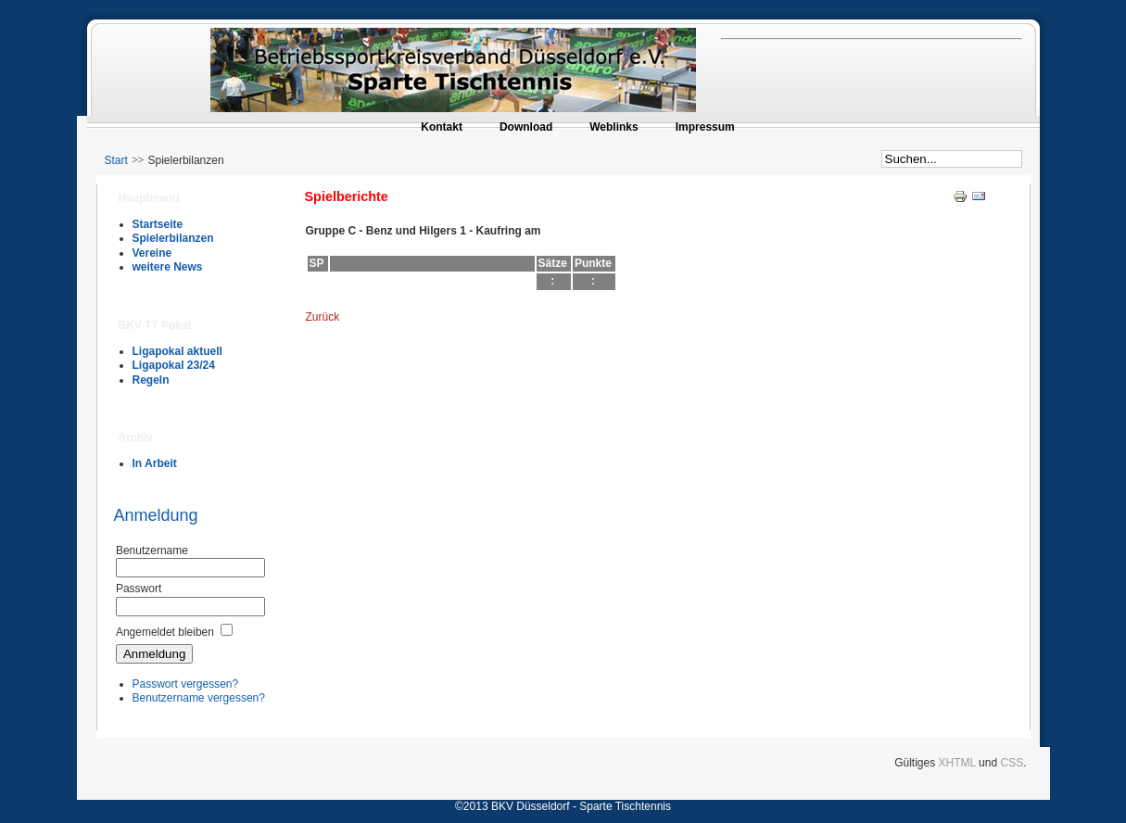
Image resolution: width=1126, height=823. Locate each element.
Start (116, 160)
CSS (1011, 762)
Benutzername (152, 550)
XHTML (957, 762)
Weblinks (613, 126)
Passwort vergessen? (186, 683)
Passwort (138, 588)
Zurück (323, 316)
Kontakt (441, 126)
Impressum (705, 126)
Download (526, 126)
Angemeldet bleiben (165, 632)
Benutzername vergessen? (199, 697)
